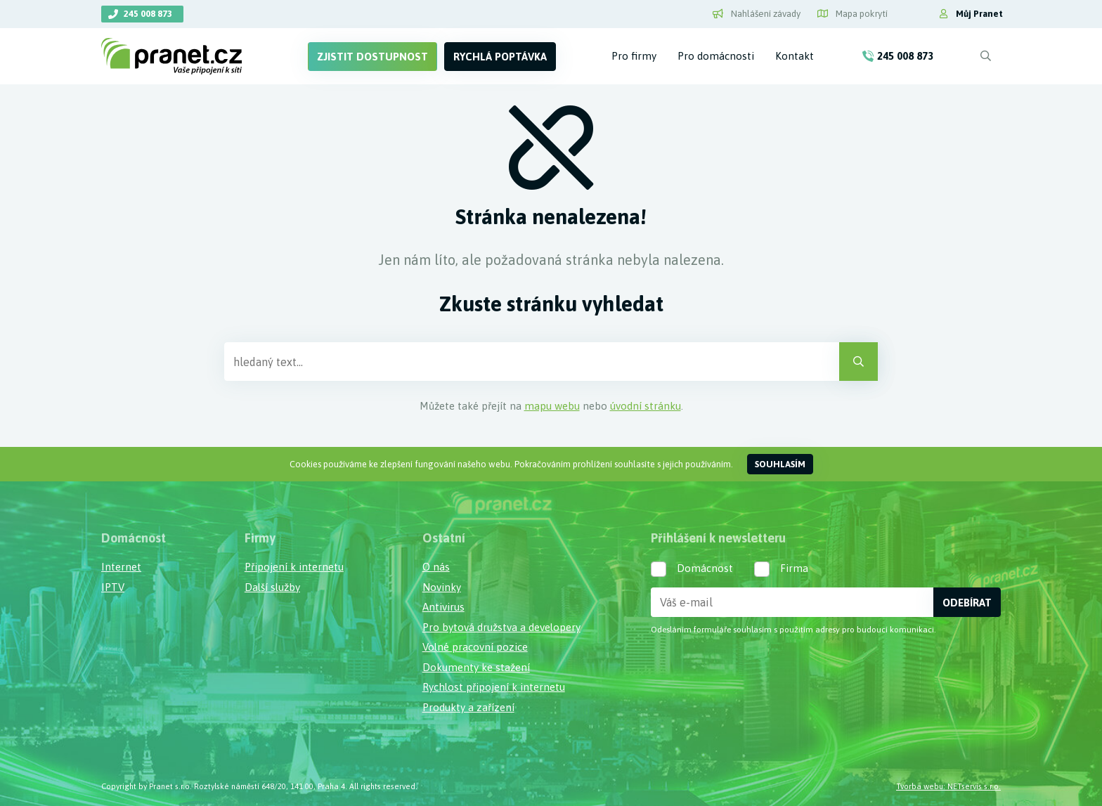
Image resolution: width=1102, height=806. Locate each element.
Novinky (441, 587)
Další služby (272, 587)
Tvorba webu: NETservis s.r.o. (948, 786)
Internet (121, 567)
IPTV (112, 587)
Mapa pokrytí (852, 13)
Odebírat (967, 603)
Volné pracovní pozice (475, 647)
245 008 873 (148, 13)
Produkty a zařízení (468, 707)
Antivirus (443, 607)
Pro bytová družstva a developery (501, 627)
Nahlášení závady (756, 13)
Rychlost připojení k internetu (493, 687)
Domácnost (705, 568)
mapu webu (552, 406)
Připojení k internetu (294, 567)
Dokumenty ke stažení (476, 667)
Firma (794, 568)
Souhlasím (780, 464)
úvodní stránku (645, 406)
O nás (436, 567)
